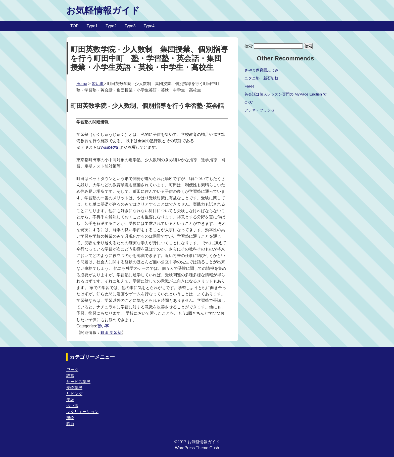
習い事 (98, 83)
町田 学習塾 (111, 332)
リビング (74, 394)
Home (81, 83)
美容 (70, 400)
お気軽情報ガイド (103, 10)
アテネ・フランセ (259, 110)
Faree (249, 86)
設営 (70, 376)
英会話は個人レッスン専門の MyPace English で (285, 94)
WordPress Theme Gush (197, 448)
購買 (70, 424)
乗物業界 (74, 388)
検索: (248, 46)
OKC (248, 102)
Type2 (111, 26)
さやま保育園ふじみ (261, 70)
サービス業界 (78, 382)
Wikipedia (109, 147)
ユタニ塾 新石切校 (261, 78)
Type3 (130, 26)
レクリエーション (82, 412)
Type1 (92, 26)
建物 (70, 418)
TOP (74, 26)
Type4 (149, 26)
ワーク (72, 370)
